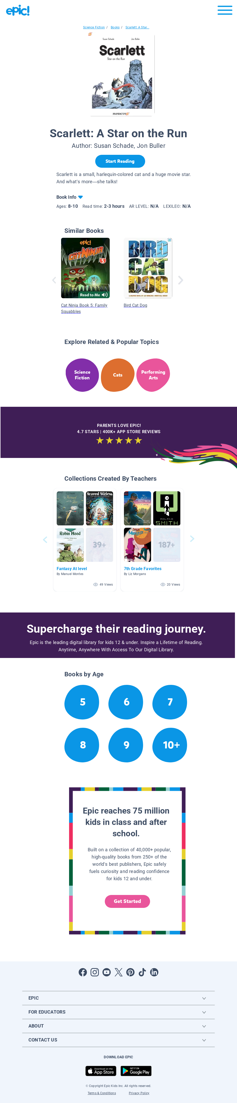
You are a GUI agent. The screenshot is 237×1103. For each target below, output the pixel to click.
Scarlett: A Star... (137, 27)
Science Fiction (94, 27)
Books (115, 27)
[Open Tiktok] (142, 972)
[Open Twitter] (118, 972)
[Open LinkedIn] (154, 972)
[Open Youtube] (106, 972)
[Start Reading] (120, 161)
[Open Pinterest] (130, 972)
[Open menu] (225, 11)
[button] (84, 540)
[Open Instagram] (95, 972)
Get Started (127, 901)
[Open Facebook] (83, 972)
